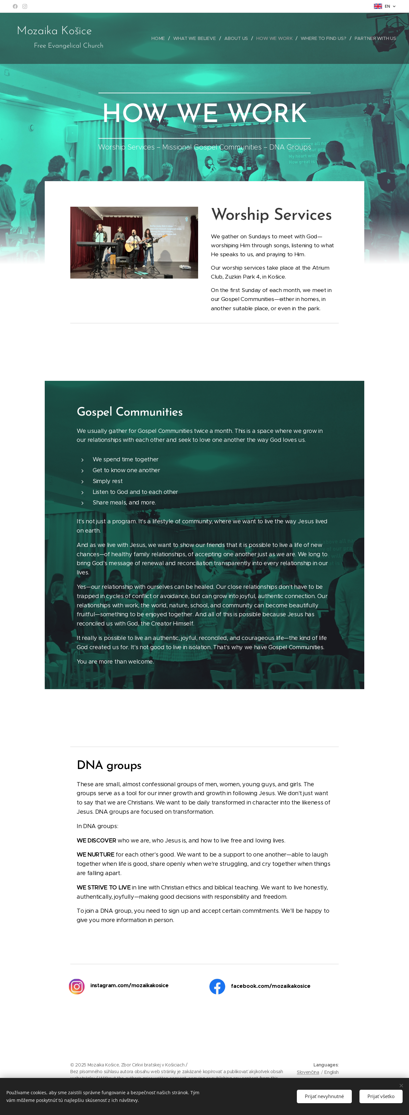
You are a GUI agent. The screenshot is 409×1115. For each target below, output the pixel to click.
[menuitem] (161, 38)
